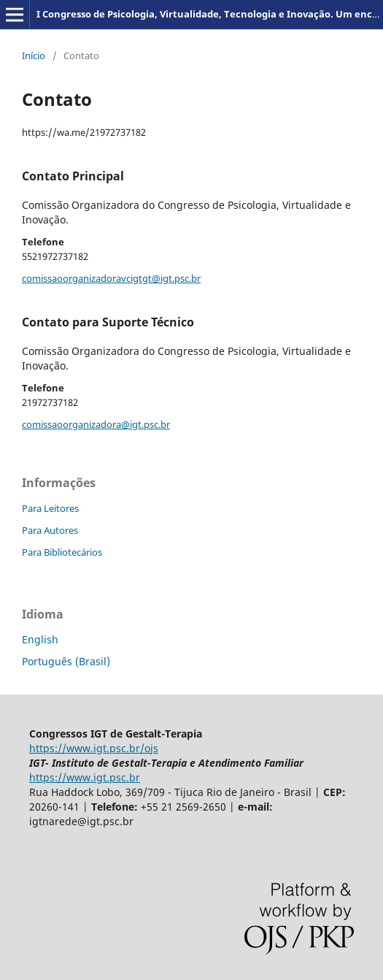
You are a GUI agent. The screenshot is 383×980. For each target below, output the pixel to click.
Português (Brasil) (66, 661)
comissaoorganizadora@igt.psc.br (96, 424)
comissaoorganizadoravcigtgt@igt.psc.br (111, 278)
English (40, 639)
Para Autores (50, 530)
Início (33, 55)
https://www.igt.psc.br (84, 777)
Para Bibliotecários (62, 552)
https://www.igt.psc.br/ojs (93, 748)
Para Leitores (50, 508)
